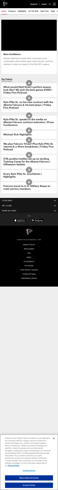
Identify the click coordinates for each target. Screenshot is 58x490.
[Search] (50, 4)
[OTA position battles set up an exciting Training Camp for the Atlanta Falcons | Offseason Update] (29, 162)
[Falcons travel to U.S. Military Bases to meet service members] (29, 187)
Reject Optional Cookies (29, 478)
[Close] (54, 438)
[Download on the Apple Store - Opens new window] (19, 220)
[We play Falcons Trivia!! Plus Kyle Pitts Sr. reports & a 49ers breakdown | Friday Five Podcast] (29, 147)
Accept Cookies (29, 485)
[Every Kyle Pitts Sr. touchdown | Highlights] (29, 175)
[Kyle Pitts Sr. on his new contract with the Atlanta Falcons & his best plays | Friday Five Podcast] (29, 105)
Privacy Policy (29, 245)
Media (29, 257)
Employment (29, 249)
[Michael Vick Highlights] (29, 135)
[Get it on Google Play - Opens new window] (37, 221)
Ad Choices (29, 265)
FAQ (29, 253)
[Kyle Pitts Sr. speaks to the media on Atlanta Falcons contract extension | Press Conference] (29, 122)
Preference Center (29, 278)
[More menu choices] (54, 4)
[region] (29, 462)
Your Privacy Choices (29, 270)
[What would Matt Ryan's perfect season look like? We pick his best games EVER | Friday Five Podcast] (29, 90)
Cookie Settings (29, 274)
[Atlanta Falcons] (29, 232)
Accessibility (29, 261)
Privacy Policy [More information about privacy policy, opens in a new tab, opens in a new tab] (13, 466)
